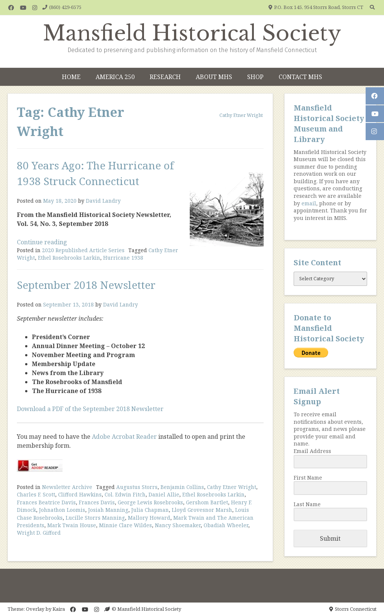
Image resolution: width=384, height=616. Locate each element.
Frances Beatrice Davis (46, 502)
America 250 (115, 77)
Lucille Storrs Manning (95, 517)
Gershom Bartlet (207, 502)
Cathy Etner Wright (231, 486)
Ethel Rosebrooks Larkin (69, 257)
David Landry (103, 200)
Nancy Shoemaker (178, 525)
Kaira (58, 609)
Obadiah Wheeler (226, 525)
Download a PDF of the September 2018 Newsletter (90, 409)
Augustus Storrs (137, 486)
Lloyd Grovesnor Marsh (202, 509)
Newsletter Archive (67, 486)
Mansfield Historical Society (192, 33)
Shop (255, 77)
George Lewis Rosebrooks (150, 502)
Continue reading (42, 242)
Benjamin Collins (182, 486)
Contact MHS (300, 77)
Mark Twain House (71, 525)
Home (71, 77)
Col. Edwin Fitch (125, 494)
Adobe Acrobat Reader (124, 436)
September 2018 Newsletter (86, 285)
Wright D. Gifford (39, 532)
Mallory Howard (149, 517)
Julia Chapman (150, 509)
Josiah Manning (108, 509)
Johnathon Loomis (62, 509)
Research (165, 77)
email (309, 203)
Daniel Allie (163, 494)
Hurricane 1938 (123, 257)
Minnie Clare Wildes (125, 525)
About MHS (214, 77)
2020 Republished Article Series (83, 250)
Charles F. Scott (36, 494)
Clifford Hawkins (80, 494)
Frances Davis (97, 502)
